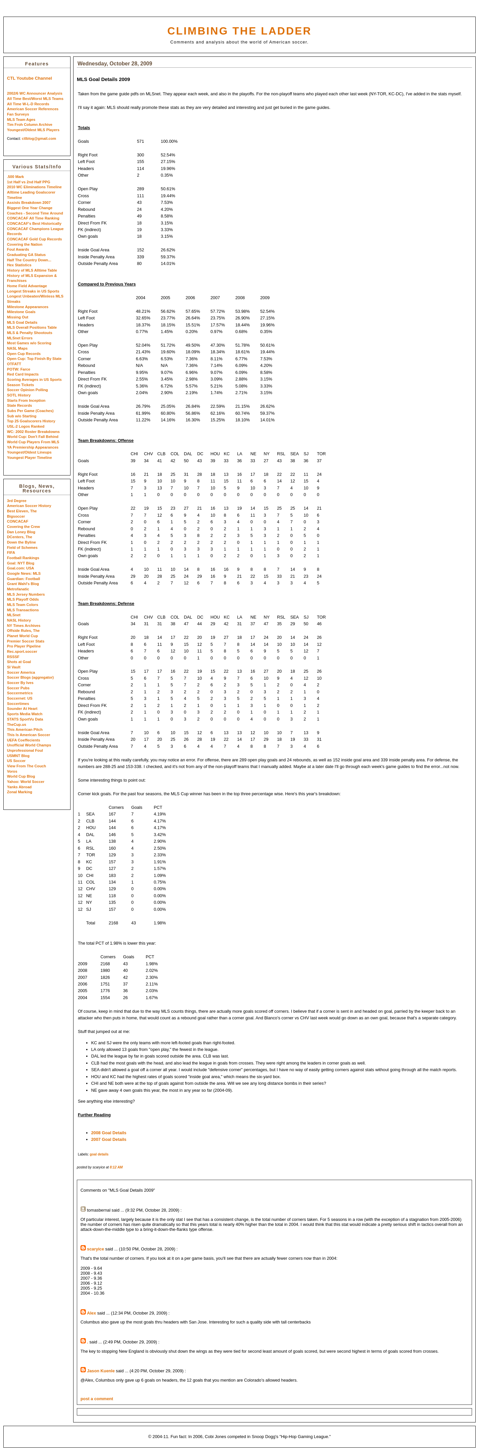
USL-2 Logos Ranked (26, 426)
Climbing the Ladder (239, 31)
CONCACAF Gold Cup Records (34, 239)
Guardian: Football (23, 579)
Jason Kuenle (101, 1370)
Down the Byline (21, 542)
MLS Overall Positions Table (32, 327)
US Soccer (16, 761)
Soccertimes (18, 704)
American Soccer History (29, 506)
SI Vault (13, 667)
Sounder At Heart (22, 709)
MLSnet (13, 615)
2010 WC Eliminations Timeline (34, 187)
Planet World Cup (22, 636)
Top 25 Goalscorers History (31, 421)
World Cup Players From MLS (33, 442)
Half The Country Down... (29, 260)
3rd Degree (16, 501)
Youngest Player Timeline (29, 458)
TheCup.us (16, 724)
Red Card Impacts (23, 374)
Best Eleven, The (22, 511)
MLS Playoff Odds (23, 599)
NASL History (19, 620)
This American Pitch (25, 729)
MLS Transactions (23, 610)
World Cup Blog (21, 776)
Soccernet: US (19, 698)
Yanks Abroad (19, 787)
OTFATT (14, 364)
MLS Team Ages (21, 120)
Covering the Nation (24, 244)
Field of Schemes (22, 548)
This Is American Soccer (28, 735)
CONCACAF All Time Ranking (33, 218)
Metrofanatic (18, 589)
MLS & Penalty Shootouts (29, 333)
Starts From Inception (26, 400)
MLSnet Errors (20, 338)
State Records (19, 405)
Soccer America (21, 672)
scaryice (95, 1248)
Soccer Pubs (18, 688)
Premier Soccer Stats (26, 641)
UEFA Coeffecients (23, 740)
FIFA (11, 553)
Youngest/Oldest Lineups (29, 452)
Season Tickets (20, 385)
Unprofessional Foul (25, 750)
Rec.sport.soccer (22, 651)
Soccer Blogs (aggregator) (30, 677)
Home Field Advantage (27, 286)
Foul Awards (18, 249)
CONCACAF (17, 521)
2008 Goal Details (108, 1132)
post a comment (96, 1398)
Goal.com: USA (20, 568)
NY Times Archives (24, 626)
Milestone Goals (21, 312)
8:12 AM (116, 1167)
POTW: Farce (18, 369)
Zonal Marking (19, 792)
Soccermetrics (20, 693)
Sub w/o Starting (21, 416)
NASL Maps (17, 348)
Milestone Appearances (28, 307)
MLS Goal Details (22, 322)
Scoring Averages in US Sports (34, 380)
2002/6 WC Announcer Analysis (34, 93)
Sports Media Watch (25, 714)
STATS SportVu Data (25, 719)
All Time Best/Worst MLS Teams (35, 99)
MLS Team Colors (22, 605)
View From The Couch (26, 766)
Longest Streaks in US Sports (33, 291)
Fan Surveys (18, 114)
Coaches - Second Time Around (35, 213)
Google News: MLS (24, 573)
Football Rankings (23, 558)
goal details (99, 1154)
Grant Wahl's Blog (23, 584)
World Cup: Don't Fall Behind (33, 437)
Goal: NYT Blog (20, 563)
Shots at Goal (19, 662)
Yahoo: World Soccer (25, 782)
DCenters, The (19, 537)
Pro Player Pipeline (24, 646)
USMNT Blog (18, 756)
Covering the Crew (23, 527)
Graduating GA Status (26, 255)
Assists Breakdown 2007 (29, 203)
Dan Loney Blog (21, 532)
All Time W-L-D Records (28, 104)
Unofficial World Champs (29, 745)
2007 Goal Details (108, 1139)
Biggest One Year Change (30, 208)
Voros (12, 771)
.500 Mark (15, 177)
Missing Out (17, 317)
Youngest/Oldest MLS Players (33, 130)
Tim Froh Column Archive (29, 125)
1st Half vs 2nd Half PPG (28, 182)
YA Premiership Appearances (33, 447)
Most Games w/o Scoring (29, 343)
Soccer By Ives (20, 683)
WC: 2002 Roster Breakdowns (33, 432)
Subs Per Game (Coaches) (30, 411)
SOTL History (19, 395)
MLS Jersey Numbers (26, 594)
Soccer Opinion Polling (27, 390)
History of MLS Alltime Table (32, 270)
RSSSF (13, 657)
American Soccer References (33, 109)
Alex (91, 1313)
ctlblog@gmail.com (39, 138)
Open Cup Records (24, 354)
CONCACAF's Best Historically (34, 223)
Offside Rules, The (23, 631)
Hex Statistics (19, 265)
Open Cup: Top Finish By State (34, 359)
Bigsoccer (16, 516)
